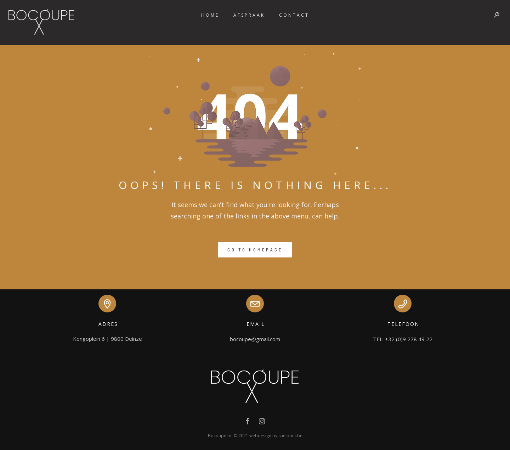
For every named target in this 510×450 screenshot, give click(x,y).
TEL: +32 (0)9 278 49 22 (402, 339)
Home (210, 15)
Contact (294, 15)
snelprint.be (290, 436)
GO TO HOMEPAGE (255, 249)
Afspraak (249, 15)
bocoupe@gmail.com (255, 339)
